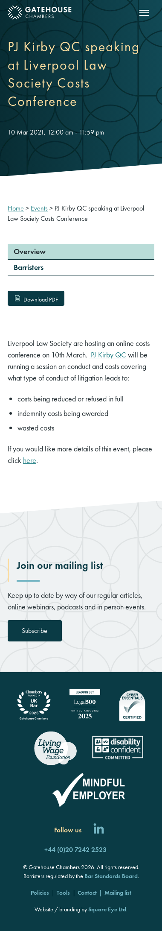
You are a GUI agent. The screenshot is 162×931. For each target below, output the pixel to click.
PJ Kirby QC (107, 355)
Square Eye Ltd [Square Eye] (107, 909)
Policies (40, 893)
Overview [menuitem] (30, 251)
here (29, 460)
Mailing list (117, 893)
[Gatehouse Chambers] (40, 13)
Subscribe (34, 630)
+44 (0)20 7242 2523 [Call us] (75, 849)
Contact (87, 893)
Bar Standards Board (111, 876)
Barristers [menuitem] (28, 267)
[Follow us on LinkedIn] (98, 830)
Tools (63, 893)
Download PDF (36, 299)
